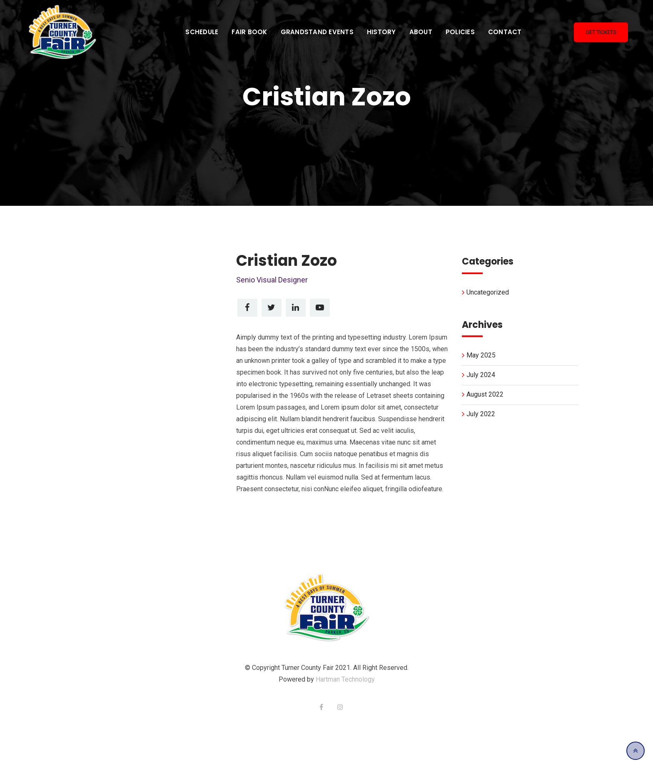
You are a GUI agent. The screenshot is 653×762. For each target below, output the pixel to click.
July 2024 (480, 375)
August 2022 (484, 394)
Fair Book (249, 31)
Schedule (201, 31)
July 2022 (480, 414)
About (420, 31)
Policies (460, 31)
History (381, 31)
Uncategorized (487, 292)
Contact (505, 31)
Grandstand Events (317, 31)
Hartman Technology (345, 679)
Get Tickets (601, 32)
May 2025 (481, 355)
